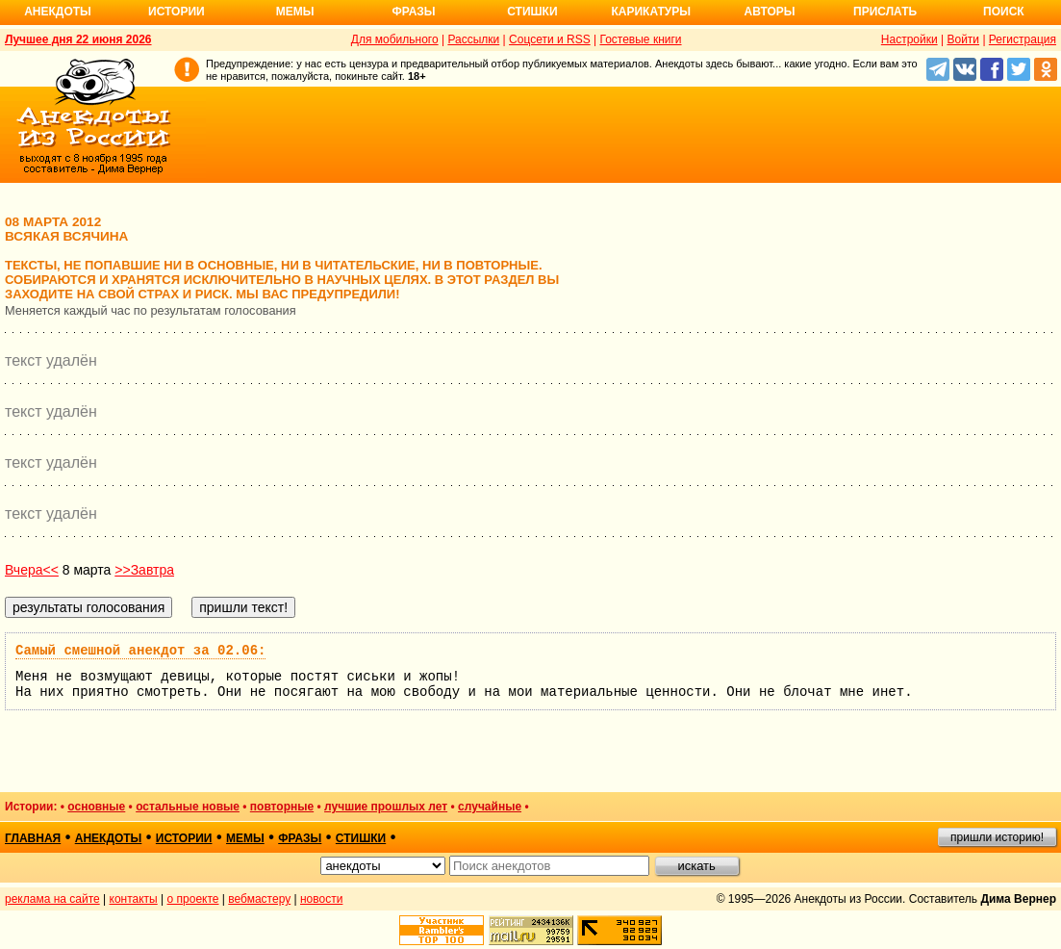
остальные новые (188, 806)
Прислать (885, 11)
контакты (134, 899)
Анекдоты (57, 11)
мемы (245, 838)
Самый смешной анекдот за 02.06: (140, 650)
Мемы (295, 11)
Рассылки (473, 39)
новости (321, 899)
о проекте (193, 899)
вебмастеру (259, 899)
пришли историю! (997, 837)
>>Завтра (144, 569)
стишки (361, 838)
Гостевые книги (640, 39)
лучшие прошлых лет (385, 806)
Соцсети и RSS (550, 39)
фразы (299, 838)
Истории (176, 11)
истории (184, 838)
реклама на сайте (52, 899)
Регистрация (1022, 39)
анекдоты (108, 838)
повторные (282, 806)
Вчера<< (32, 569)
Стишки (532, 11)
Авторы (770, 11)
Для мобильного (395, 39)
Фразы (413, 11)
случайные (489, 806)
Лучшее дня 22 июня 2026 (78, 39)
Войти (963, 39)
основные (96, 806)
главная (33, 838)
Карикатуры (651, 11)
